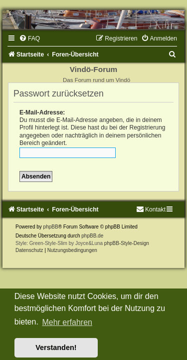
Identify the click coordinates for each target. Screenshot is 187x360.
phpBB (50, 227)
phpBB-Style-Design (126, 243)
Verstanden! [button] (55, 348)
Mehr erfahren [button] (67, 322)
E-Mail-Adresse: (42, 112)
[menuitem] (29, 38)
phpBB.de (92, 235)
